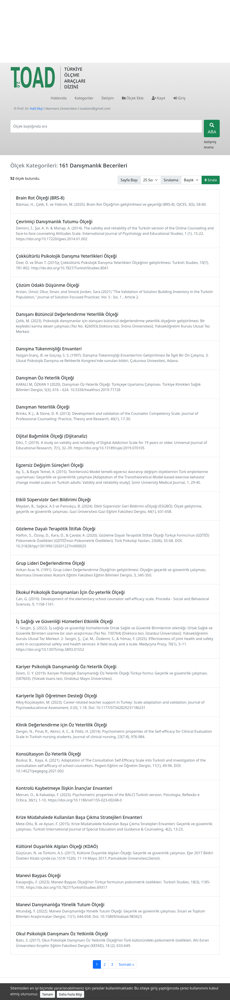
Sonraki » (126, 964)
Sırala (210, 180)
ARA (212, 129)
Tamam (47, 994)
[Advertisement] (115, 31)
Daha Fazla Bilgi (70, 994)
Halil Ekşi (36, 108)
